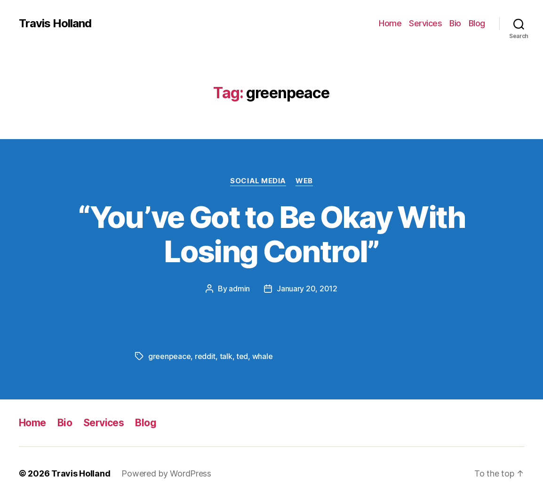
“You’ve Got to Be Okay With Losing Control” (271, 234)
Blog (477, 23)
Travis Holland (55, 23)
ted (242, 356)
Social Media (258, 181)
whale (262, 356)
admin (239, 288)
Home (390, 23)
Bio (455, 23)
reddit (205, 356)
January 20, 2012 (307, 288)
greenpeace (169, 356)
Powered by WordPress (166, 473)
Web (304, 181)
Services (425, 23)
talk (226, 356)
